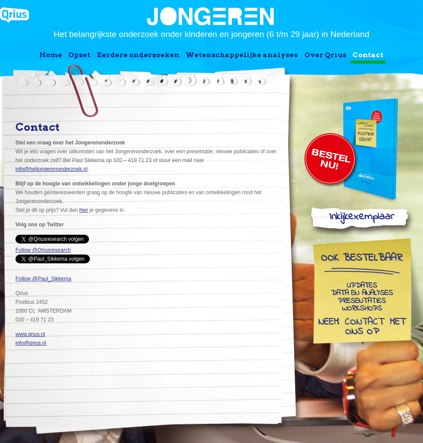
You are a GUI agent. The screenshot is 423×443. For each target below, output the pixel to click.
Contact (367, 55)
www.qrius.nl (30, 334)
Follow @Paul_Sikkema (43, 279)
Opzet (79, 55)
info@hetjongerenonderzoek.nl (51, 169)
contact (364, 323)
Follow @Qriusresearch (43, 250)
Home (50, 55)
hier (83, 210)
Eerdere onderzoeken (138, 55)
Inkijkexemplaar (361, 219)
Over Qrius (325, 55)
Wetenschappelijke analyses (242, 55)
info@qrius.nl (30, 343)
